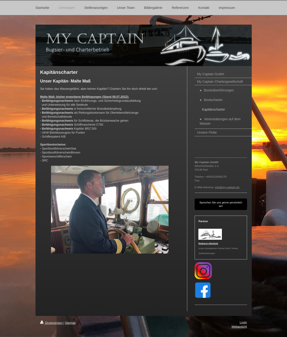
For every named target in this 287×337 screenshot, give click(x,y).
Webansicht (239, 326)
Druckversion (51, 323)
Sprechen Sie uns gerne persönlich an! (220, 204)
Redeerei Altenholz (208, 243)
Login (243, 322)
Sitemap (70, 323)
